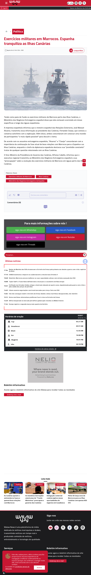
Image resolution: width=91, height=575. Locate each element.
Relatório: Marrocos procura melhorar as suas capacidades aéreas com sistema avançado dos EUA (42, 278)
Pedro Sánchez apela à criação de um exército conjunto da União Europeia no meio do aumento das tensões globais (48, 307)
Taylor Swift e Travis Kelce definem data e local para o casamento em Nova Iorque (36, 281)
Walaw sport (9, 567)
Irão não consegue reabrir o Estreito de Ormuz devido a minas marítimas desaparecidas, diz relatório (43, 293)
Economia (60, 484)
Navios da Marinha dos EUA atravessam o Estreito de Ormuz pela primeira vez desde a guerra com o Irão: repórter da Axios (47, 270)
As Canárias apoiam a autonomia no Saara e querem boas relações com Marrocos (12, 499)
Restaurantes (10, 564)
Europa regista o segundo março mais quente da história (28, 304)
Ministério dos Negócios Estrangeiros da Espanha (26, 180)
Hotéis (7, 561)
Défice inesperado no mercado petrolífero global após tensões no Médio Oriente (36, 300)
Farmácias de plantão (13, 558)
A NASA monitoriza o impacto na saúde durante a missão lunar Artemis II (33, 274)
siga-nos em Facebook (65, 230)
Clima (6, 555)
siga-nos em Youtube (65, 237)
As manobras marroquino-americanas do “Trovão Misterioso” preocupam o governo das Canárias (34, 499)
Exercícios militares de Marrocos (20, 176)
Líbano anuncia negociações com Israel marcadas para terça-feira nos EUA (34, 290)
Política (18, 31)
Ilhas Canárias (43, 176)
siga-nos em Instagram (25, 237)
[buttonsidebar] (6, 3)
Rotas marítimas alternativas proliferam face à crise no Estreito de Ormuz (34, 297)
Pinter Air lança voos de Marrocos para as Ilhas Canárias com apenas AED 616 (77, 499)
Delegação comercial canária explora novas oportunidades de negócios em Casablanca (56, 499)
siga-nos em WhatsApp (25, 230)
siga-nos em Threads (25, 244)
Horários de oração (12, 552)
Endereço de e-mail (14, 394)
